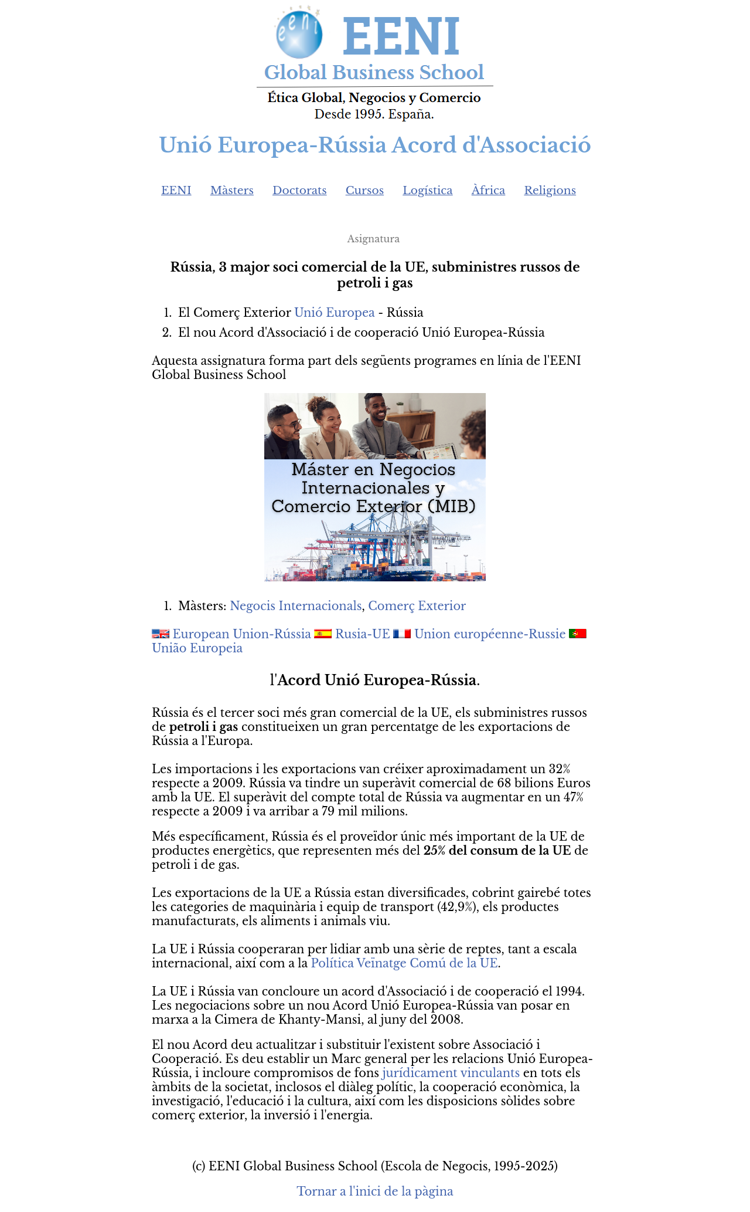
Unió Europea (334, 313)
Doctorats (299, 190)
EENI (176, 190)
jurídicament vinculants (451, 1073)
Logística (428, 190)
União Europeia (197, 648)
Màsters (232, 190)
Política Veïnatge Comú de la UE (404, 963)
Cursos (365, 190)
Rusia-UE (362, 634)
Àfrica (489, 190)
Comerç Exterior (417, 606)
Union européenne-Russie (490, 634)
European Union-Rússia (242, 634)
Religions (550, 190)
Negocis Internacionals (296, 606)
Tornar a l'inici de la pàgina (374, 1191)
